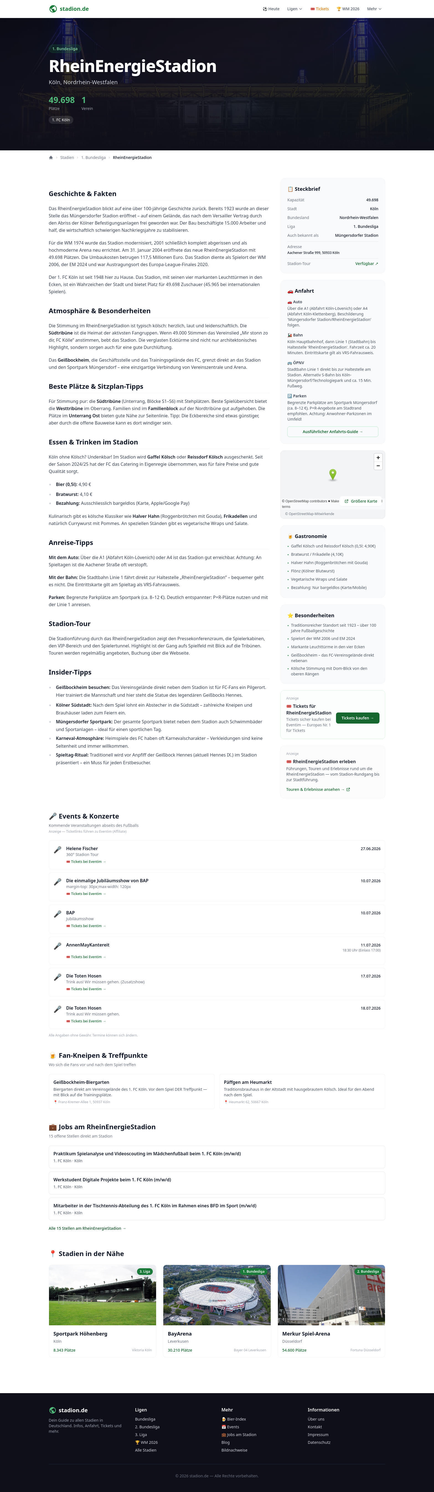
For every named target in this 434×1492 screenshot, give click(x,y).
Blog (225, 1442)
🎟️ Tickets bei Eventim (86, 862)
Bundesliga (145, 1419)
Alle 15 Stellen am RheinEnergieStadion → (87, 1228)
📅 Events (230, 1426)
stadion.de (68, 1410)
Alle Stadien (145, 1450)
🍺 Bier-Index (233, 1419)
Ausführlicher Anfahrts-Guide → (333, 431)
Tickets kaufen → (358, 718)
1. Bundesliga (93, 157)
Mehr (374, 8)
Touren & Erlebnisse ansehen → (318, 789)
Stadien (67, 157)
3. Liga (141, 1434)
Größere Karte (360, 501)
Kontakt (315, 1426)
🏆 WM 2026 (348, 8)
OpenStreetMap (301, 513)
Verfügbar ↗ (366, 263)
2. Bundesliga (147, 1426)
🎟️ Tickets (319, 8)
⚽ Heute (271, 8)
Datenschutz (319, 1442)
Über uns (316, 1419)
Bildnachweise (234, 1450)
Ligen (295, 8)
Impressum (318, 1434)
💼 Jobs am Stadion (238, 1434)
